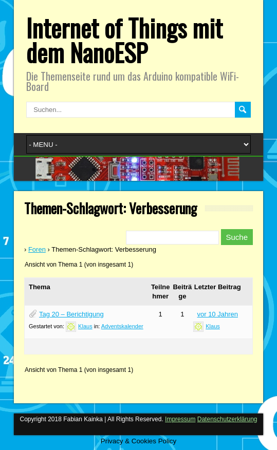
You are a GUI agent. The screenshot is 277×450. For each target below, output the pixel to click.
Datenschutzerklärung (227, 419)
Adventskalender (122, 326)
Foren (37, 249)
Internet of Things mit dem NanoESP (124, 39)
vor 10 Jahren (217, 314)
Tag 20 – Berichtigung (71, 314)
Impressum (180, 419)
